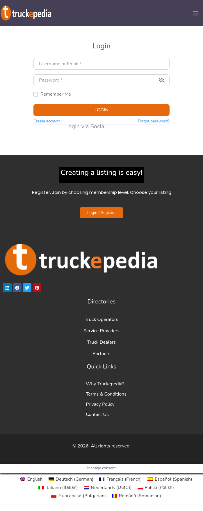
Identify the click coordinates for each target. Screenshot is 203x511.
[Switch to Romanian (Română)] (136, 496)
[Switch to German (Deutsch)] (71, 479)
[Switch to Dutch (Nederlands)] (108, 487)
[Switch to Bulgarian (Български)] (78, 496)
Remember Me (55, 94)
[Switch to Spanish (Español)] (170, 479)
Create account (46, 121)
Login (101, 110)
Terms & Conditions (106, 394)
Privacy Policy (100, 404)
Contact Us (97, 414)
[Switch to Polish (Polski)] (156, 487)
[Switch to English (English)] (31, 479)
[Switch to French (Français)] (120, 479)
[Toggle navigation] (195, 13)
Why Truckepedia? (105, 384)
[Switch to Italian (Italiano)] (58, 487)
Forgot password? (154, 121)
